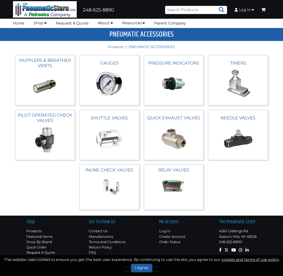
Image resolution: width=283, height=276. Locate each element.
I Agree (141, 268)
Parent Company (170, 23)
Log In (244, 10)
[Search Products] (221, 10)
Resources (133, 23)
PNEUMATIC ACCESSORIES (152, 47)
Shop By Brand (39, 242)
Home (18, 23)
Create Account (172, 237)
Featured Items (39, 237)
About (105, 23)
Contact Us (98, 231)
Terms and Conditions (107, 242)
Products (115, 47)
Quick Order (36, 247)
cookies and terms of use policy (250, 259)
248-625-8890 (230, 242)
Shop (40, 23)
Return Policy (100, 247)
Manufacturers (101, 237)
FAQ (92, 253)
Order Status (169, 242)
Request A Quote (72, 23)
